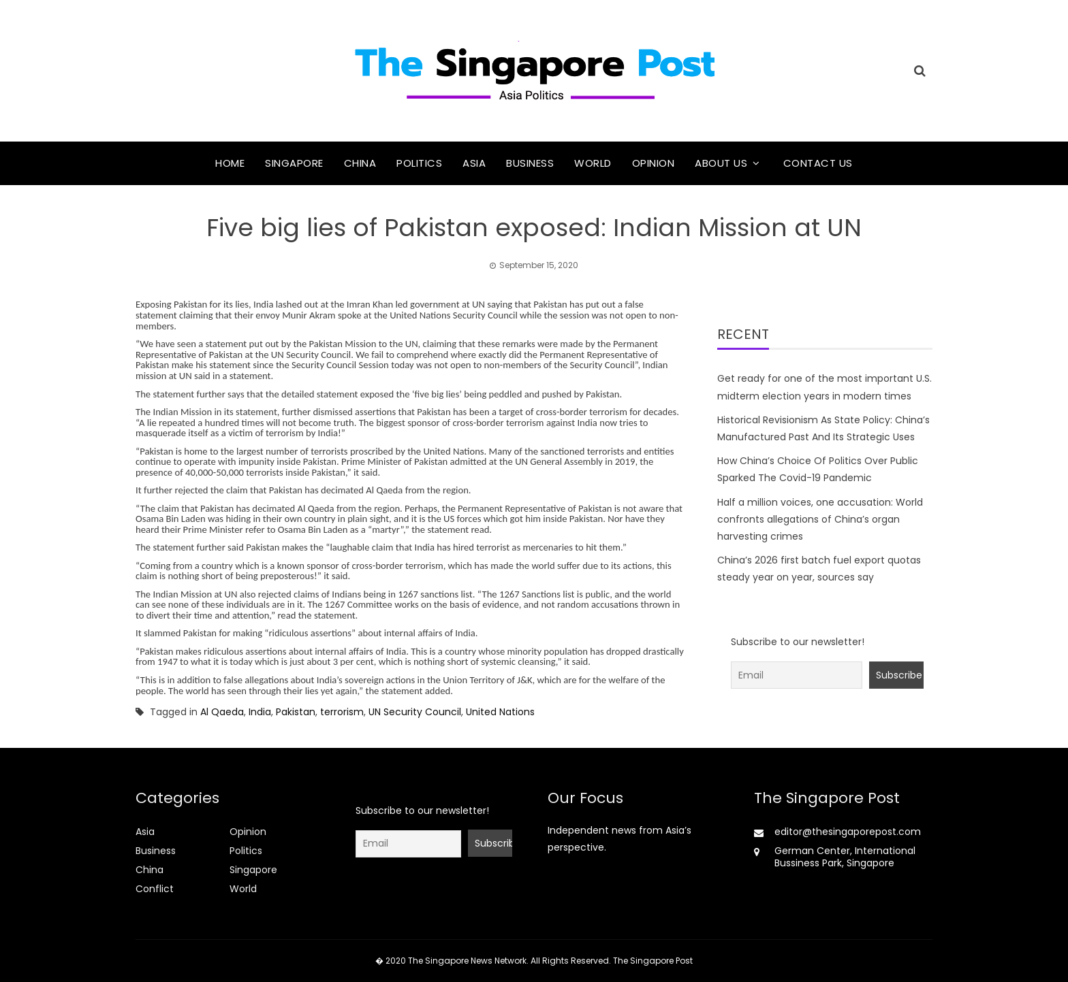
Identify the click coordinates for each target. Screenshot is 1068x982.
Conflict (155, 889)
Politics (419, 163)
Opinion (653, 163)
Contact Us (818, 163)
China (360, 163)
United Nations (500, 712)
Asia (474, 163)
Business (530, 163)
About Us (721, 163)
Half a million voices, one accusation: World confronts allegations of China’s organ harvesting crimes (820, 519)
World (593, 163)
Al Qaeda (222, 712)
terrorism (342, 712)
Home (230, 163)
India (260, 712)
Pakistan (295, 712)
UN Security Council (414, 712)
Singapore (294, 163)
